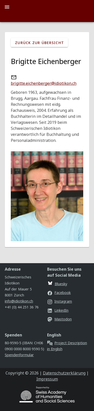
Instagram (59, 301)
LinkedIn (58, 310)
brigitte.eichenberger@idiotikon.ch (43, 83)
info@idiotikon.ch (19, 301)
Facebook (59, 292)
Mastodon (59, 319)
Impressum (47, 379)
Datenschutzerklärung (64, 373)
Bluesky (57, 283)
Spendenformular (19, 354)
